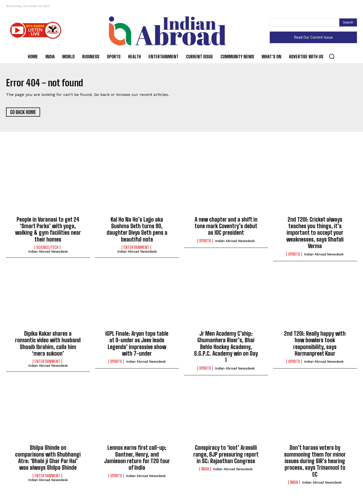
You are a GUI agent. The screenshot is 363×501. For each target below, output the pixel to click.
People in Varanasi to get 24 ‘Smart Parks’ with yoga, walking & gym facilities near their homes (48, 230)
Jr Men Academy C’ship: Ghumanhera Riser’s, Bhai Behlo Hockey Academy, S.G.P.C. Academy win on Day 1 (226, 348)
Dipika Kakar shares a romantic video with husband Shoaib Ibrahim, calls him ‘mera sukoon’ (48, 345)
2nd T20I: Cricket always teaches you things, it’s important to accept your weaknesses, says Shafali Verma (315, 234)
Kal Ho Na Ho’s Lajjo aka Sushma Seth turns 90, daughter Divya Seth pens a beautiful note (137, 230)
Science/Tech (47, 249)
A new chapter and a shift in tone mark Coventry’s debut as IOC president (226, 227)
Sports (205, 242)
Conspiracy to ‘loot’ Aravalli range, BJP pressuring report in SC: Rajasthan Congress (226, 456)
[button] (332, 56)
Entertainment (136, 249)
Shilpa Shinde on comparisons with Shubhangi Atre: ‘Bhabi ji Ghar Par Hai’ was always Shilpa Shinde (48, 459)
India (205, 470)
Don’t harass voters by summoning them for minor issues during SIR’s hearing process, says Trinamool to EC (315, 462)
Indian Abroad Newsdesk (48, 253)
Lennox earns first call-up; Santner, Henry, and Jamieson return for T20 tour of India (137, 459)
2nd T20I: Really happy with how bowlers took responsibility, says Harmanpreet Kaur (315, 345)
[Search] (348, 22)
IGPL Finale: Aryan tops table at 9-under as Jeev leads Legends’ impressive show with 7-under (136, 345)
